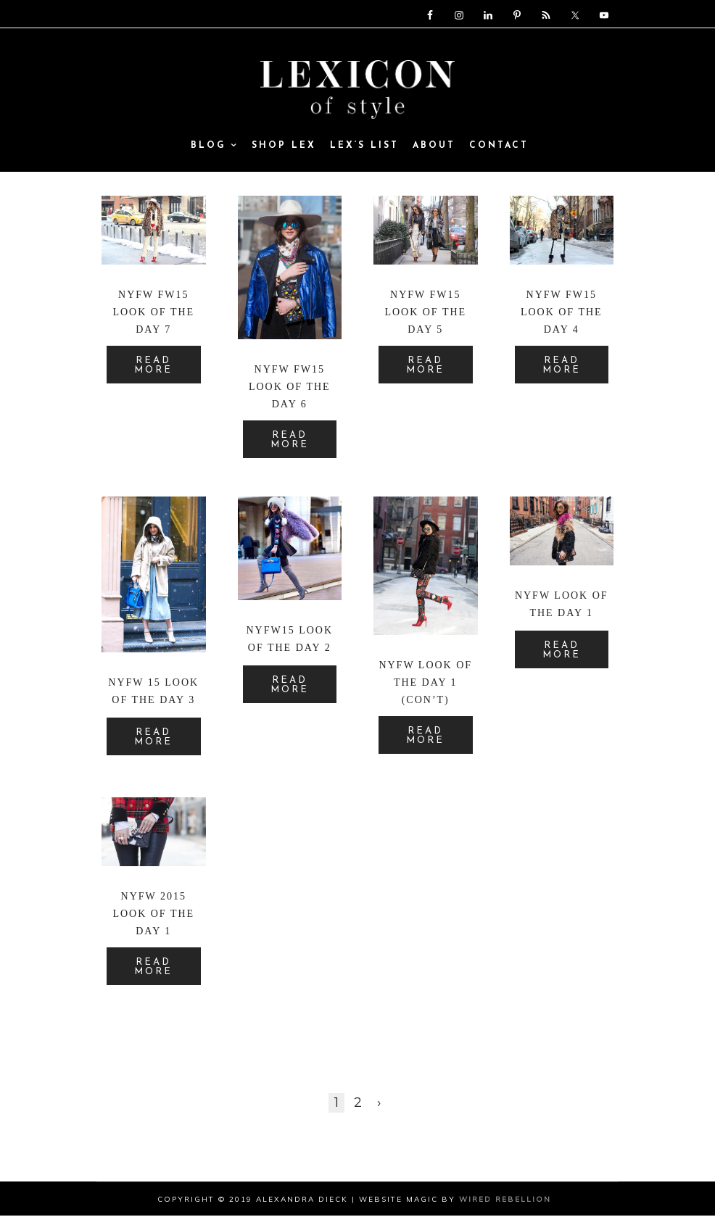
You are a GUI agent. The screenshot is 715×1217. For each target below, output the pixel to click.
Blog (214, 147)
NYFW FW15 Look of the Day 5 (425, 313)
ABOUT (434, 147)
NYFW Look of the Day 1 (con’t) (425, 684)
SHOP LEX (284, 147)
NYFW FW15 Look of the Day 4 (562, 313)
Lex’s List (364, 147)
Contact (499, 147)
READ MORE (153, 366)
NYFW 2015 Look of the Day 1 (153, 915)
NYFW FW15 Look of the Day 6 (290, 388)
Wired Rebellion (505, 1200)
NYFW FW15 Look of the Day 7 (153, 313)
